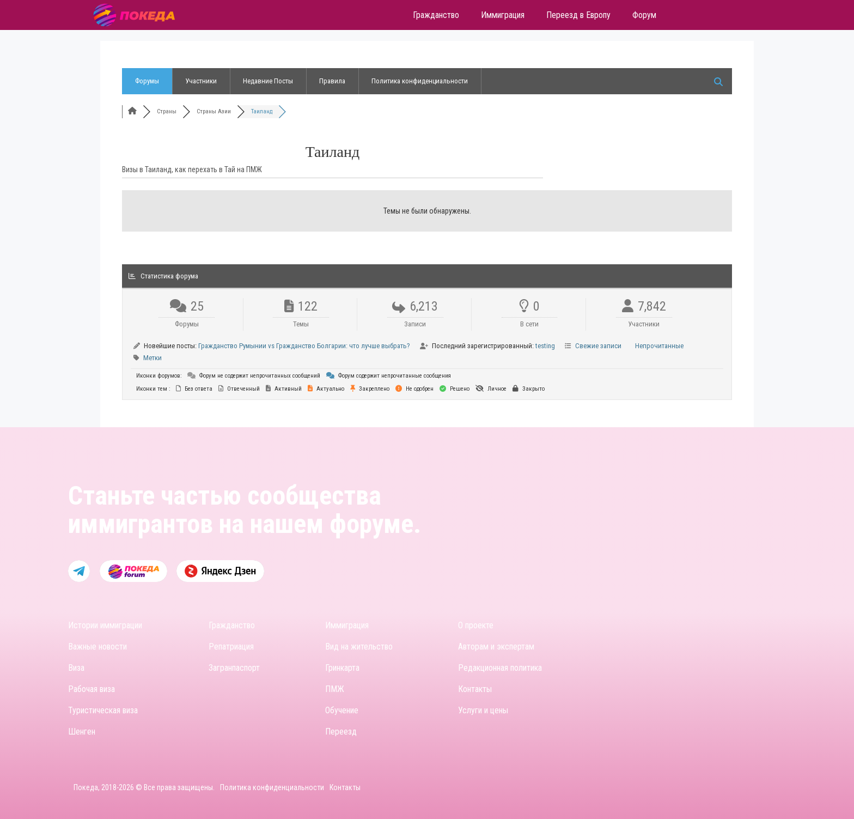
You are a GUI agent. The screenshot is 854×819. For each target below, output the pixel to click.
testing (545, 346)
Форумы (147, 81)
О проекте (475, 625)
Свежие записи (598, 346)
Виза (76, 668)
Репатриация (231, 646)
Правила (332, 81)
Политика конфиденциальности (419, 81)
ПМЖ (334, 689)
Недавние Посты (268, 81)
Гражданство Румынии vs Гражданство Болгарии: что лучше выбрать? (304, 346)
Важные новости (97, 646)
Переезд (341, 731)
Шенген (81, 731)
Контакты (475, 689)
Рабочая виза (91, 689)
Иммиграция (347, 625)
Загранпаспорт (234, 668)
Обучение (341, 710)
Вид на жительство (359, 646)
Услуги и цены (483, 710)
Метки (152, 358)
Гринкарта (342, 668)
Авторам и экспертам (496, 646)
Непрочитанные (659, 346)
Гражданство (232, 625)
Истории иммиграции (105, 625)
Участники (201, 81)
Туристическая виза (103, 710)
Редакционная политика (500, 668)
